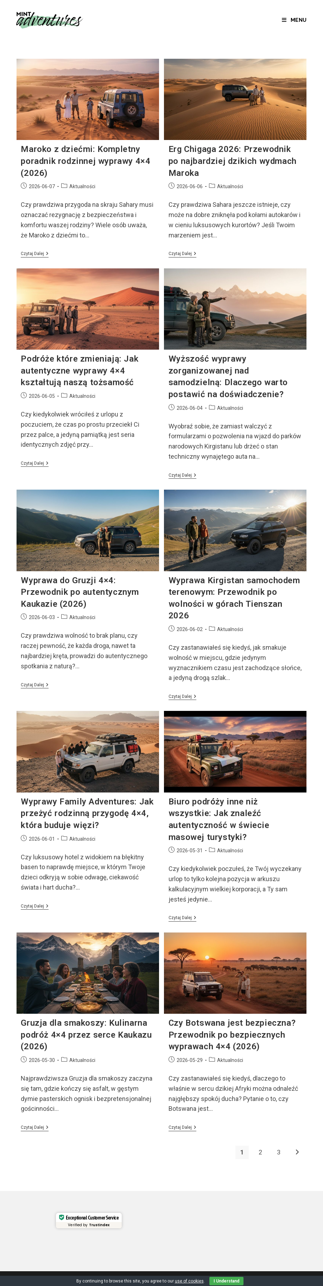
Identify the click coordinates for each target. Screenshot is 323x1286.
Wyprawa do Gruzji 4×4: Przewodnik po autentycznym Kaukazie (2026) (80, 592)
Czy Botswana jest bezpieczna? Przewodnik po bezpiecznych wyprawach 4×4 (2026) (232, 1034)
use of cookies (189, 1281)
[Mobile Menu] (294, 20)
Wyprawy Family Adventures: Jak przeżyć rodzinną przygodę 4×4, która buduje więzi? (87, 813)
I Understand (226, 1281)
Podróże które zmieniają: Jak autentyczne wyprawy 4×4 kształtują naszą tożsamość (79, 370)
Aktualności (82, 186)
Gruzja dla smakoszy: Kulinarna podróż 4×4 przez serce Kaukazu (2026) (86, 1034)
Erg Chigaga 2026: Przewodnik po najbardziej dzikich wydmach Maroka (233, 161)
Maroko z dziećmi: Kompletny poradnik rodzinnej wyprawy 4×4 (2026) (85, 161)
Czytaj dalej (35, 254)
